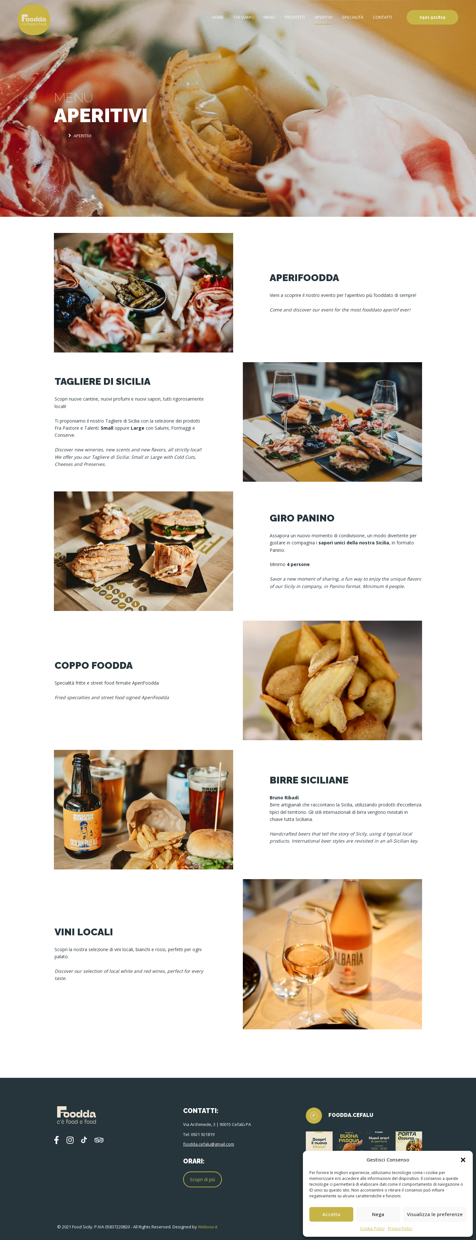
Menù (269, 17)
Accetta (331, 1214)
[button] (463, 1159)
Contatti (382, 17)
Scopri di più (202, 1179)
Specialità (352, 17)
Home (218, 17)
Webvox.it (207, 1227)
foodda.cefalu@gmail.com (208, 1144)
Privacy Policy (400, 1228)
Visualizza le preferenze (435, 1214)
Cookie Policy (372, 1228)
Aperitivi (323, 17)
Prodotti (295, 17)
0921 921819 (432, 17)
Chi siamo (243, 17)
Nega (378, 1214)
